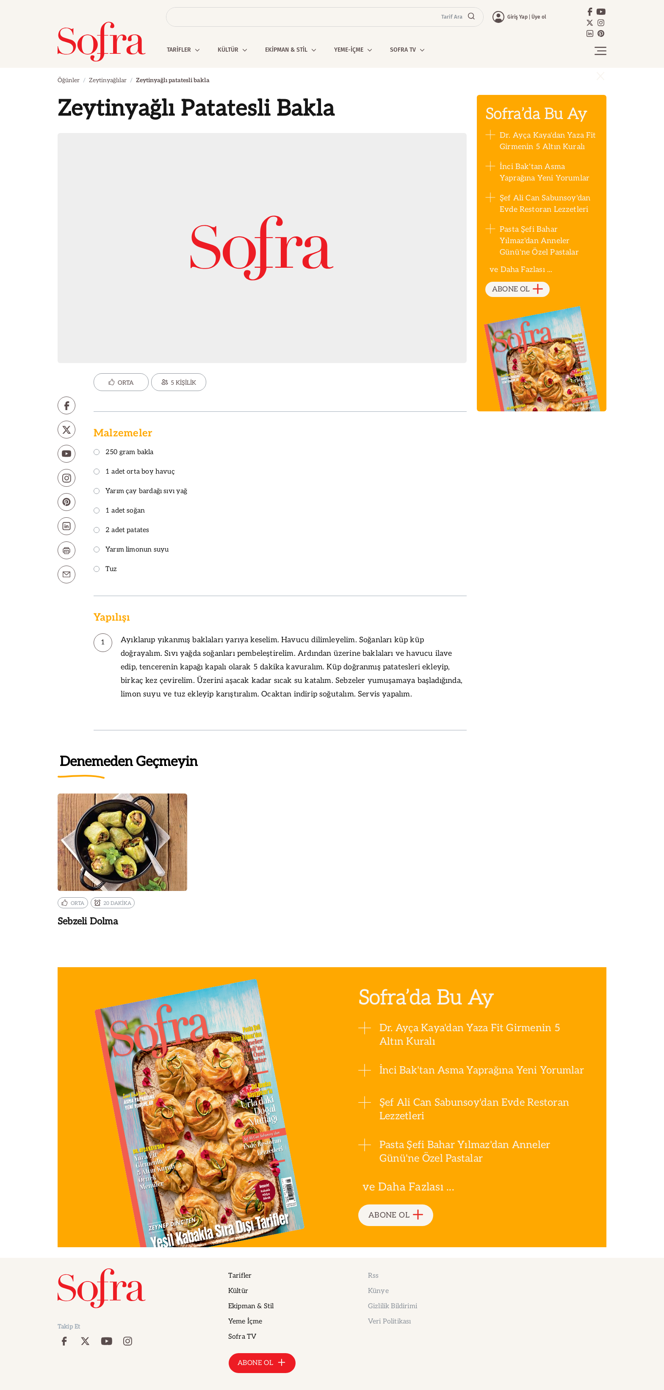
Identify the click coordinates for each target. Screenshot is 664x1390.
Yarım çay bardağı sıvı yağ (141, 491)
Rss (373, 1276)
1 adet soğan (119, 511)
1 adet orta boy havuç (134, 472)
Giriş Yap (517, 16)
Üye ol (538, 16)
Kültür (238, 1291)
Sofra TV (242, 1337)
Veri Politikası (389, 1322)
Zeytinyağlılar (108, 80)
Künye (378, 1291)
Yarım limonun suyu (131, 550)
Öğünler (69, 80)
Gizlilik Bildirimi (392, 1306)
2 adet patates (121, 530)
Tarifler (240, 1276)
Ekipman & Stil (251, 1306)
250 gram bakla (124, 452)
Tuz (105, 569)
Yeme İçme (245, 1322)
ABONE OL (517, 289)
